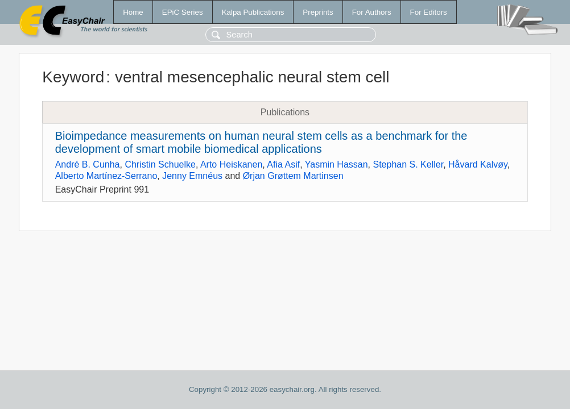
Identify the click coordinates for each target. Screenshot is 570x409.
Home (133, 12)
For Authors (371, 12)
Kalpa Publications (253, 12)
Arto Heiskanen (231, 164)
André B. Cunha (87, 164)
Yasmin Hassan (336, 164)
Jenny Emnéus (192, 176)
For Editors (428, 12)
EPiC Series (182, 12)
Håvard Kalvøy (477, 164)
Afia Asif (283, 164)
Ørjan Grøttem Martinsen (293, 176)
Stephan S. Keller (408, 164)
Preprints (318, 12)
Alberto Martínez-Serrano (106, 176)
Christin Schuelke (160, 164)
